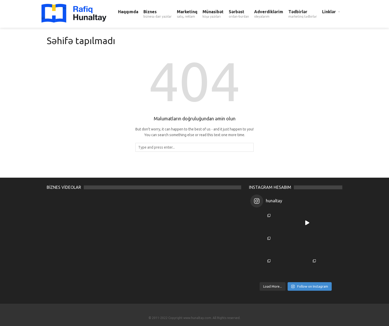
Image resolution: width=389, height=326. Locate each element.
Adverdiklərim (268, 14)
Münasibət (213, 14)
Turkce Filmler (194, 312)
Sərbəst (239, 14)
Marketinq (187, 14)
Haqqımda (128, 11)
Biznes (157, 14)
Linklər (329, 11)
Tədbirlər (302, 14)
